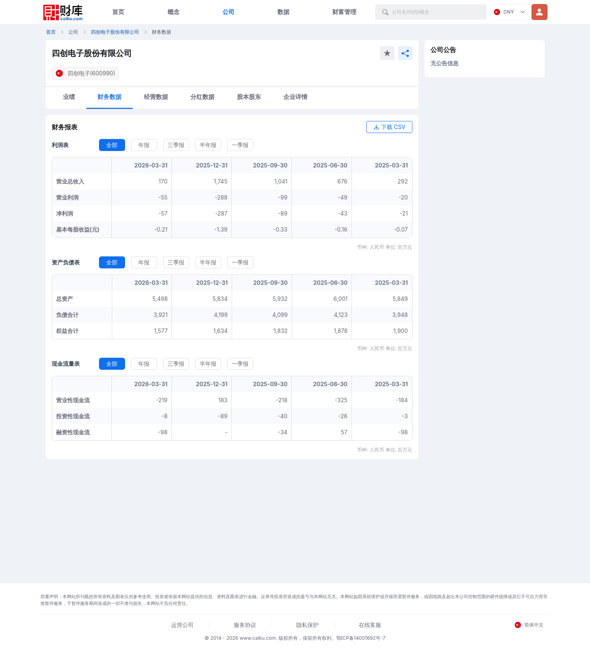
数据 (283, 12)
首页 (118, 12)
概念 (174, 12)
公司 (228, 12)
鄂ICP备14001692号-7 (361, 638)
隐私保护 (307, 624)
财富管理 (344, 12)
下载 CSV (389, 126)
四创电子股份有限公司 (115, 32)
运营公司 (182, 624)
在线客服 (370, 624)
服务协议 (245, 624)
